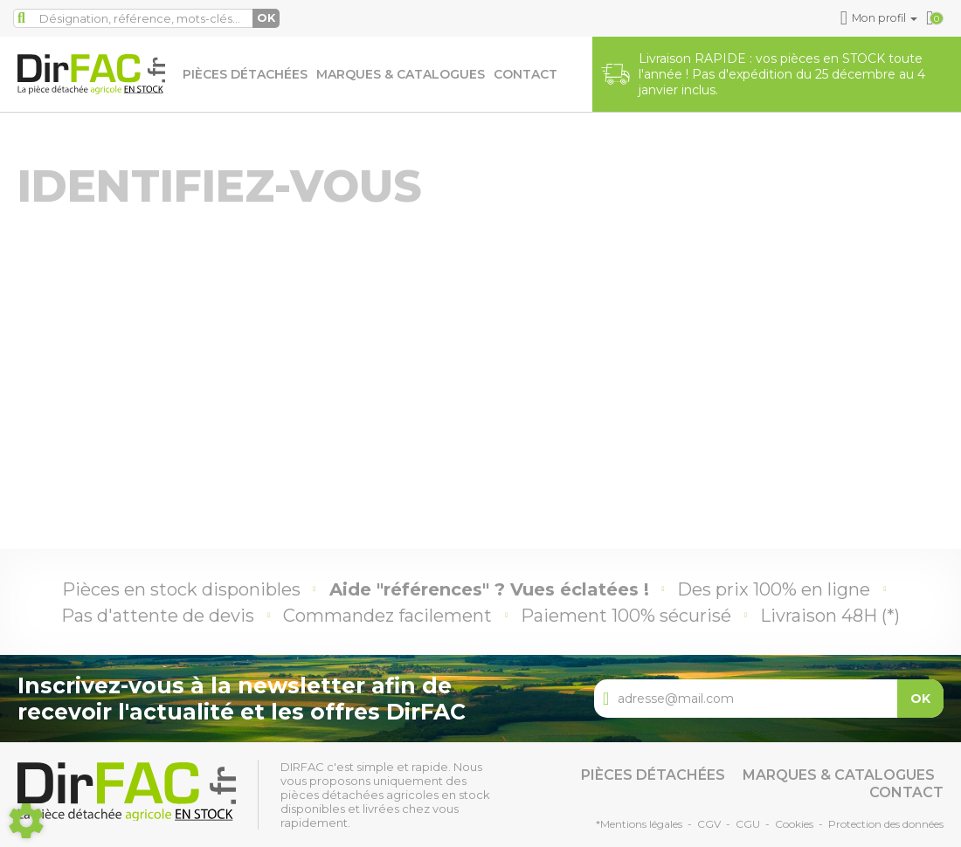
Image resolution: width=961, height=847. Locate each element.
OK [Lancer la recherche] (266, 17)
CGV (709, 823)
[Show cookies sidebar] (26, 820)
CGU (748, 823)
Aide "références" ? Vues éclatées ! (489, 589)
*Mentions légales (639, 823)
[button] (880, 18)
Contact (525, 74)
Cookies (794, 823)
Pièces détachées (245, 74)
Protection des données (886, 823)
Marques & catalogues (400, 74)
